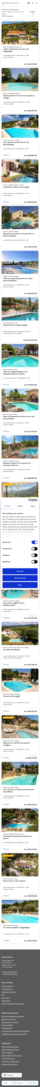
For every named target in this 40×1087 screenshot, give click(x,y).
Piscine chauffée (7, 1025)
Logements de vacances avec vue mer (14, 1034)
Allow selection (20, 578)
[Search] (32, 3)
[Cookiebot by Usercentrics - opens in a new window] (28, 500)
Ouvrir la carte (32, 1083)
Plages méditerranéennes (10, 1047)
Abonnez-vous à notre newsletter (13, 1004)
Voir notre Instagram (10, 974)
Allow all (20, 571)
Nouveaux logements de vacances (13, 1016)
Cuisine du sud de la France (11, 1061)
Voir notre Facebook (10, 972)
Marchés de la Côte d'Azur (10, 1050)
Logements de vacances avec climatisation (16, 1031)
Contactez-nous (7, 989)
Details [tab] (20, 506)
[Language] (28, 3)
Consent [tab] (7, 506)
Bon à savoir (6, 998)
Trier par (6, 1083)
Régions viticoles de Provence (12, 1055)
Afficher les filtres (18, 1083)
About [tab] (33, 506)
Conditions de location (9, 992)
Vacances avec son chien (10, 1022)
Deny (20, 585)
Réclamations (6, 1001)
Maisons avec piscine (9, 1019)
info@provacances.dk (9, 965)
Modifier (33, 13)
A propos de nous (7, 986)
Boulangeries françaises (9, 1064)
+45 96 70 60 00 (7, 967)
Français (8, 1075)
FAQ (3, 995)
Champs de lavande (8, 1058)
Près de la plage (7, 1028)
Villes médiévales (7, 1052)
